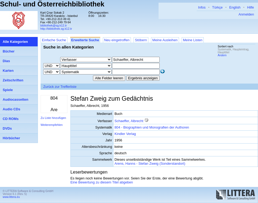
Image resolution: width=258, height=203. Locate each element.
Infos (202, 7)
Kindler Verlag (125, 134)
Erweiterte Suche (85, 40)
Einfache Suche (54, 40)
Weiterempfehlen (52, 124)
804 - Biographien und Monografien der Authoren (151, 127)
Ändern (222, 55)
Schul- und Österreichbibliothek (52, 4)
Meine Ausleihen (165, 40)
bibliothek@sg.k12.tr (53, 25)
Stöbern (141, 40)
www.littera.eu (11, 197)
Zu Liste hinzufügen (53, 117)
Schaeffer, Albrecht (128, 121)
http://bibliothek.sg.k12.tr (56, 28)
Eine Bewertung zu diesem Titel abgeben (101, 182)
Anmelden (246, 14)
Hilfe (250, 7)
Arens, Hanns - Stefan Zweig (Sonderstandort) (149, 163)
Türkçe (217, 7)
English (235, 7)
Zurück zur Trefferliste (60, 87)
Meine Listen (193, 40)
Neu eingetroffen (117, 40)
